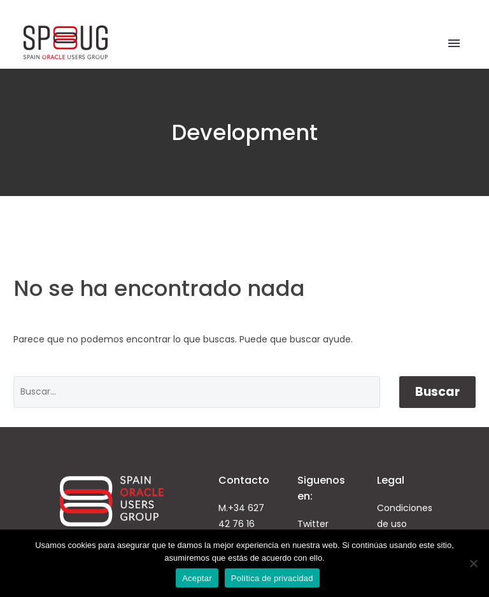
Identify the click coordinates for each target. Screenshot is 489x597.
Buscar (437, 391)
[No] (473, 563)
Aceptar (197, 578)
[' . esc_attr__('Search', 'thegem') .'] (196, 392)
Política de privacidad (272, 578)
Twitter (313, 523)
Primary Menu (454, 43)
